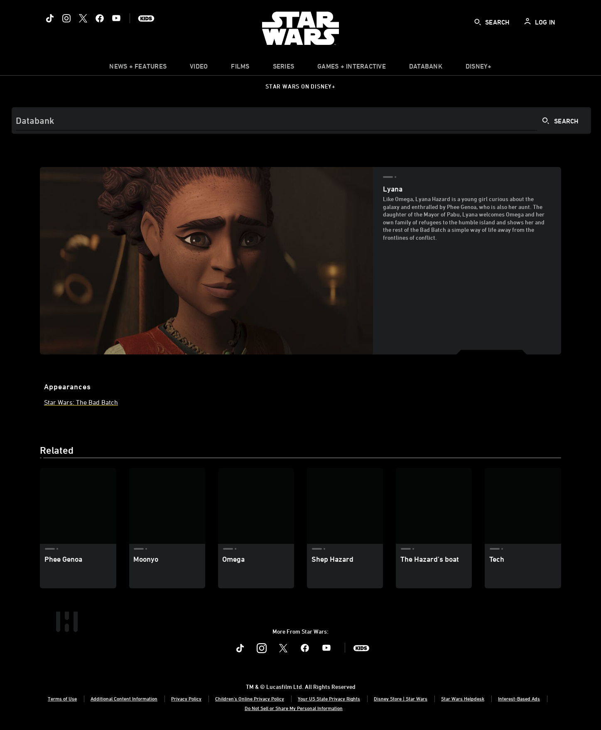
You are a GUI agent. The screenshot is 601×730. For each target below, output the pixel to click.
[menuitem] (198, 68)
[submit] (477, 22)
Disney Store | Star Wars (400, 698)
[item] (138, 68)
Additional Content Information (124, 698)
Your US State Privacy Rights (329, 698)
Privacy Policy (186, 698)
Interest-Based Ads (519, 698)
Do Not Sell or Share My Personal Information (294, 708)
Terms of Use (62, 698)
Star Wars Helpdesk (462, 698)
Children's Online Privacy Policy (249, 698)
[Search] (301, 120)
